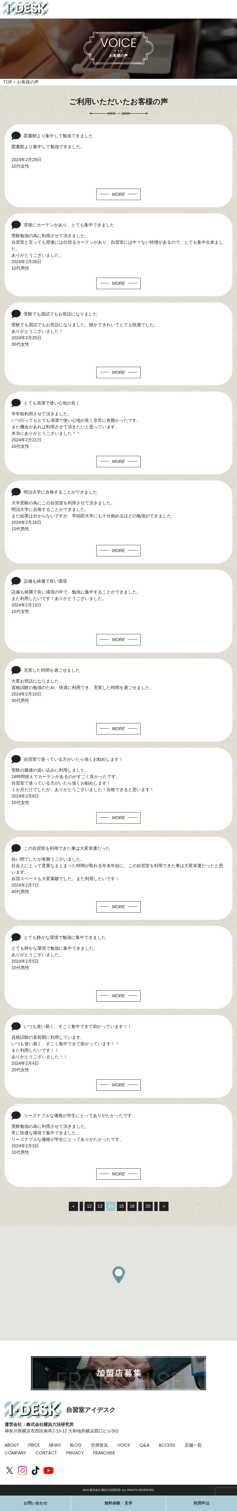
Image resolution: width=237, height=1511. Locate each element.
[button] (118, 1274)
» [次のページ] (164, 1206)
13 (100, 1206)
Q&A (144, 1445)
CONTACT (46, 1453)
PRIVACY (75, 1453)
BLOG (75, 1445)
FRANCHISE (104, 1453)
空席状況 (99, 1445)
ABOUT (12, 1445)
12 (89, 1206)
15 (121, 1206)
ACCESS (167, 1445)
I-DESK (25, 8)
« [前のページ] (73, 1206)
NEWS (55, 1445)
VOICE (123, 1445)
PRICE (34, 1445)
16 (132, 1206)
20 (148, 1206)
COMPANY (15, 1453)
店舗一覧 (193, 1445)
